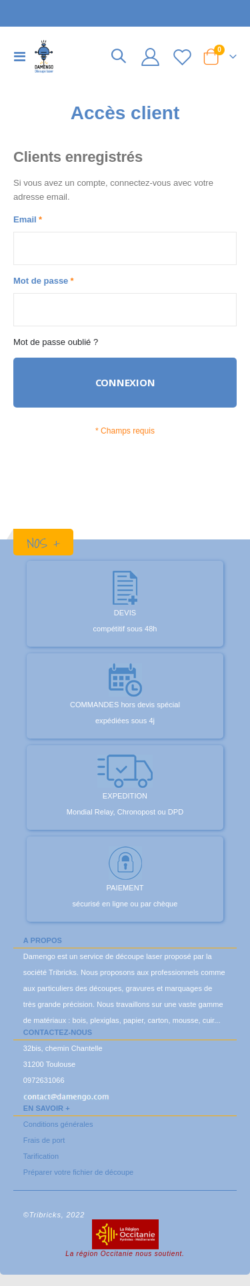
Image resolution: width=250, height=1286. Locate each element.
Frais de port (44, 1140)
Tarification (41, 1156)
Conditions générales (58, 1124)
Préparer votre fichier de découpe (78, 1172)
